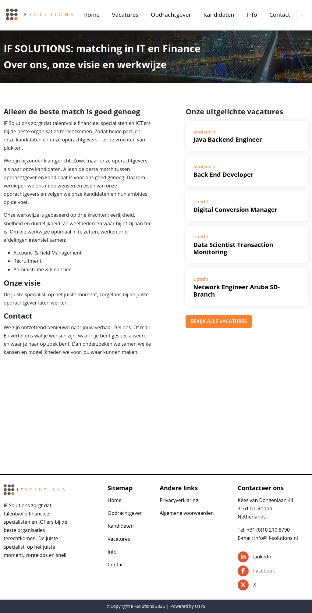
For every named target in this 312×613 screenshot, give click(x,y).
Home (114, 500)
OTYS (200, 606)
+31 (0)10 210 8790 (268, 529)
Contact (116, 564)
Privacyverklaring (179, 500)
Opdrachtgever (125, 513)
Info (112, 551)
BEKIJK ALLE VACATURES (218, 321)
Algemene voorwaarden (187, 513)
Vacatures (119, 539)
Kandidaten (121, 525)
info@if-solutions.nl (276, 538)
